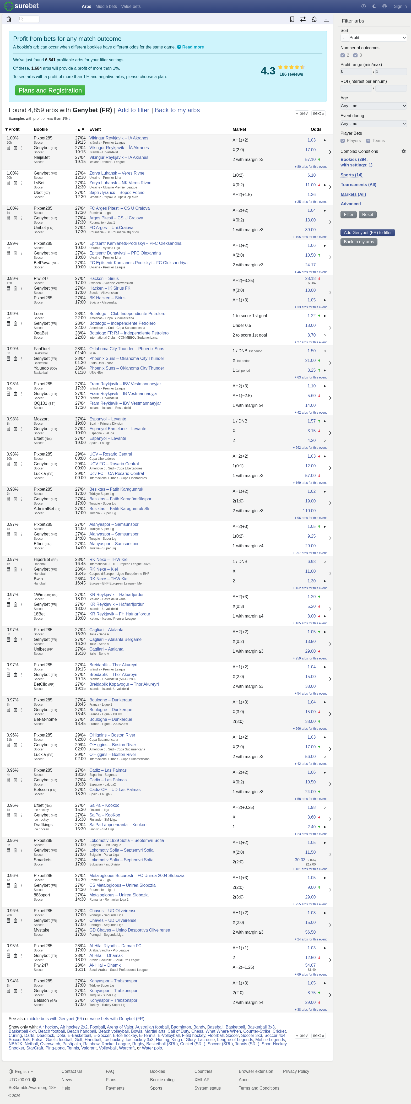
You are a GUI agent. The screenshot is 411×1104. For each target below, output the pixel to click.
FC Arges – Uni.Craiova (111, 227)
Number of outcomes (360, 48)
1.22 (311, 315)
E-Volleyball (169, 1035)
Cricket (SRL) (192, 1044)
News (67, 1080)
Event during (352, 116)
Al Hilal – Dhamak (106, 955)
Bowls (136, 1031)
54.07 (310, 965)
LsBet (39, 183)
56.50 (310, 932)
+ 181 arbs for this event (310, 869)
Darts (29, 1035)
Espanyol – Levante (107, 419)
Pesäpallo (71, 1044)
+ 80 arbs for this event (311, 167)
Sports (156, 1088)
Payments (115, 1088)
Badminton (181, 1027)
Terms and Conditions (259, 1088)
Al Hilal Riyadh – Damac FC (115, 946)
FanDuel (42, 349)
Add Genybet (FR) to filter (368, 232)
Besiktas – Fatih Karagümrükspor (120, 499)
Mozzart (41, 419)
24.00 (310, 791)
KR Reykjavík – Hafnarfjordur (116, 594)
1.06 (311, 245)
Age (344, 98)
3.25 (311, 370)
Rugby (138, 1044)
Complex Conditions (359, 151)
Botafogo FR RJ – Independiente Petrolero (129, 333)
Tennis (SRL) (247, 1044)
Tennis (73, 1048)
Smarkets (43, 860)
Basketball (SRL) (162, 1044)
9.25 (311, 536)
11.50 (310, 852)
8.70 (311, 335)
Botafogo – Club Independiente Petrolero (127, 313)
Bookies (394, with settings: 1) (356, 162)
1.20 (311, 596)
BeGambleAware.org (28, 1088)
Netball (31, 1044)
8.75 (311, 993)
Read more (193, 47)
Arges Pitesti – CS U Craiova (116, 218)
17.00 (310, 150)
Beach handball (81, 1031)
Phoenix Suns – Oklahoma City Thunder (126, 358)
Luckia (43, 473)
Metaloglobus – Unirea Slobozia (119, 895)
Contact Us (72, 1071)
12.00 (310, 466)
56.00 (310, 756)
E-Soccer (102, 1035)
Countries (203, 1071)
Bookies (157, 1071)
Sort (344, 31)
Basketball (235, 1027)
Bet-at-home (45, 719)
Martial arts (155, 1031)
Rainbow (91, 1044)
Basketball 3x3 (261, 1027)
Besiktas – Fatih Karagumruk (116, 489)
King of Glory (183, 1039)
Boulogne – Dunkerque (110, 700)
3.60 (311, 817)
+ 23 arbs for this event (311, 834)
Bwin (38, 579)
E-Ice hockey (125, 1035)
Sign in (400, 6)
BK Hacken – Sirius (107, 298)
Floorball (216, 1035)
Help (66, 1088)
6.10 (311, 175)
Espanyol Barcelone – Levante (117, 428)
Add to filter (133, 109)
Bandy (199, 1027)
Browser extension (256, 1071)
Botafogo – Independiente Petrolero (122, 323)
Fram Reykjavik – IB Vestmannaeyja (123, 393)
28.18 (310, 278)
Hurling (162, 1039)
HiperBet (46, 559)
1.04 (311, 210)
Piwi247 (41, 278)
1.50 (311, 351)
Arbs (86, 6)
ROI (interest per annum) (363, 81)
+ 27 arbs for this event (311, 342)
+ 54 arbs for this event (311, 693)
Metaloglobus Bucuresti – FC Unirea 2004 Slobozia (137, 875)
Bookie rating (162, 1080)
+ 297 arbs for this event (310, 553)
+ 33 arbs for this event (311, 307)
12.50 (310, 957)
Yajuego (45, 368)
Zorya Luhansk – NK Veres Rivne (120, 183)
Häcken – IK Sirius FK (110, 288)
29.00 (310, 546)
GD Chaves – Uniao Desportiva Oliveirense (129, 930)
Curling (15, 1035)
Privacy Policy (296, 1071)
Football (97, 1027)
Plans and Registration (50, 90)
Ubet (42, 192)
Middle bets (106, 6)
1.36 (311, 194)
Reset (367, 214)
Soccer (232, 1035)
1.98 (311, 807)
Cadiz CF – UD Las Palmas (115, 789)
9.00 (311, 887)
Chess (197, 1031)
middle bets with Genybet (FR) (55, 1018)
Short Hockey (274, 1044)
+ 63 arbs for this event (311, 377)
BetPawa (46, 263)
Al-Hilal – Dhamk (105, 965)
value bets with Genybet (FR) (117, 1018)
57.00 (310, 475)
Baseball (215, 1027)
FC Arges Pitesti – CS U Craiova (119, 208)
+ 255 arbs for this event (310, 904)
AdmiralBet (47, 508)
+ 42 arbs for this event (311, 412)
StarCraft (34, 1048)
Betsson (45, 789)
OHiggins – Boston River (112, 735)
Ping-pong (55, 1048)
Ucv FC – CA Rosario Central (116, 473)
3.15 (311, 431)
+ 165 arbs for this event (310, 623)
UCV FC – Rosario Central (114, 464)
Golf (78, 1039)
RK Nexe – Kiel (103, 569)
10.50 (310, 255)
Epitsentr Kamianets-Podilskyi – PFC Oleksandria (135, 243)
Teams (378, 141)
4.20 (311, 440)
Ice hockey (113, 1039)
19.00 (310, 501)
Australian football (152, 1027)
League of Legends (235, 1039)
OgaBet (41, 333)
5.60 (311, 395)
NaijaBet (42, 157)
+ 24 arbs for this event (311, 939)
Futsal (38, 1039)
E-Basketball (79, 1035)
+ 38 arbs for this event (311, 1009)
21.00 (310, 360)
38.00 (310, 686)
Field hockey (193, 1035)
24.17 (310, 265)
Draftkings (43, 824)
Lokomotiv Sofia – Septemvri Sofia (121, 850)
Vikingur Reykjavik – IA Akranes (118, 138)
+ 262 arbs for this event (310, 448)
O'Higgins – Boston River (112, 745)
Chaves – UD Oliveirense (113, 910)
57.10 (310, 159)
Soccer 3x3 (251, 1035)
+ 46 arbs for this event (311, 272)
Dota (60, 1035)
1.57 (311, 421)
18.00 (310, 325)
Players (354, 141)
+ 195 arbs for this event (310, 237)
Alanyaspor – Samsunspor (114, 524)
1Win (45, 594)
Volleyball (108, 1048)
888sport (42, 895)
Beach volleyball (113, 1031)
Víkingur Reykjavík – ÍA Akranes (119, 147)
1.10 (311, 386)
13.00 (310, 220)
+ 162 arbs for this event (310, 588)
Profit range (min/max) (361, 65)
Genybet (45, 147)
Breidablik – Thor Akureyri (113, 665)
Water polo (152, 1048)
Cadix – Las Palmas (108, 780)
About (244, 1080)
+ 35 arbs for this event (311, 202)
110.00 (309, 510)
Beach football (51, 1031)
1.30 (311, 581)
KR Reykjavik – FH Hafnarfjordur (119, 614)
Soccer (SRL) (220, 1044)
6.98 (311, 561)
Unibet (43, 227)
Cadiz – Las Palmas (108, 770)
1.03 (311, 140)
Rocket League (116, 1044)
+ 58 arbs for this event (311, 799)
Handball (93, 1039)
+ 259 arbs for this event (310, 658)
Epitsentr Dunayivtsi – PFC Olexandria (125, 253)
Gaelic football (59, 1039)
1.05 (311, 300)
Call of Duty (178, 1031)
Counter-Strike (256, 1031)
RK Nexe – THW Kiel (108, 559)
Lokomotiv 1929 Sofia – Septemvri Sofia (126, 840)
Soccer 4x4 (274, 1035)
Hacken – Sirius (104, 278)
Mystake (42, 930)
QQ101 (45, 403)
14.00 (310, 405)
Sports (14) (351, 175)
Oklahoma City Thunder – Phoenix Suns (126, 349)
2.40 (311, 827)
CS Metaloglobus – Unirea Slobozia (122, 885)
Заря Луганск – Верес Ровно (116, 192)
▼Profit (12, 129)
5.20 (311, 606)
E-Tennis (147, 1035)
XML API (202, 1080)
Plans (111, 1080)
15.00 (310, 676)
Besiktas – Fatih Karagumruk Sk (119, 508)
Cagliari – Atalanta (106, 629)
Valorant (88, 1048)
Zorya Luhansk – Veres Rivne (116, 173)
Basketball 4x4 (22, 1031)
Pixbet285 (43, 138)
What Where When (223, 1031)
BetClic (44, 684)
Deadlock (45, 1035)
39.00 (310, 230)
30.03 (300, 860)
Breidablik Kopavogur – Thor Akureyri (124, 684)
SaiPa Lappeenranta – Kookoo (118, 824)
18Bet (39, 614)
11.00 (310, 185)
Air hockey (48, 1027)
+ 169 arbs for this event (310, 483)
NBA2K (15, 1044)
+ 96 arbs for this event (311, 518)
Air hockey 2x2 (74, 1027)
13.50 (310, 641)
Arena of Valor (120, 1027)
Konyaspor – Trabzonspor (113, 981)
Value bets (130, 6)
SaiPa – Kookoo (104, 805)
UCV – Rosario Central (110, 454)
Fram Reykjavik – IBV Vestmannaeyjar (125, 384)
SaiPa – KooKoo (104, 815)
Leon (38, 313)
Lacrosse (206, 1039)
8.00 (311, 616)
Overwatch (50, 1044)
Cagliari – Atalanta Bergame (115, 639)
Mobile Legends (270, 1039)
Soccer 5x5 (19, 1039)
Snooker (16, 1048)
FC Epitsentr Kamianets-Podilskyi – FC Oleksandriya (138, 263)
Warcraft (127, 1048)
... (345, 37)
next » (319, 113)
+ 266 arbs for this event (310, 728)
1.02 (311, 491)
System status (207, 1088)
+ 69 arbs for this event (311, 974)
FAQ (110, 1071)
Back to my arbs (359, 242)
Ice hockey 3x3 (140, 1039)
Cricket (279, 1031)
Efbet (43, 438)
